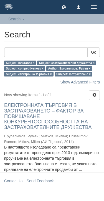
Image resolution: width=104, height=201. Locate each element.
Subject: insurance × (20, 62)
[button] (64, 7)
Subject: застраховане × (73, 74)
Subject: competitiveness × (25, 68)
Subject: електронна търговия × (29, 74)
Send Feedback (40, 181)
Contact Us (13, 181)
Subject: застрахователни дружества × (67, 62)
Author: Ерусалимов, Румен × (69, 68)
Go (93, 52)
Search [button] (16, 19)
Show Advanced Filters (80, 82)
